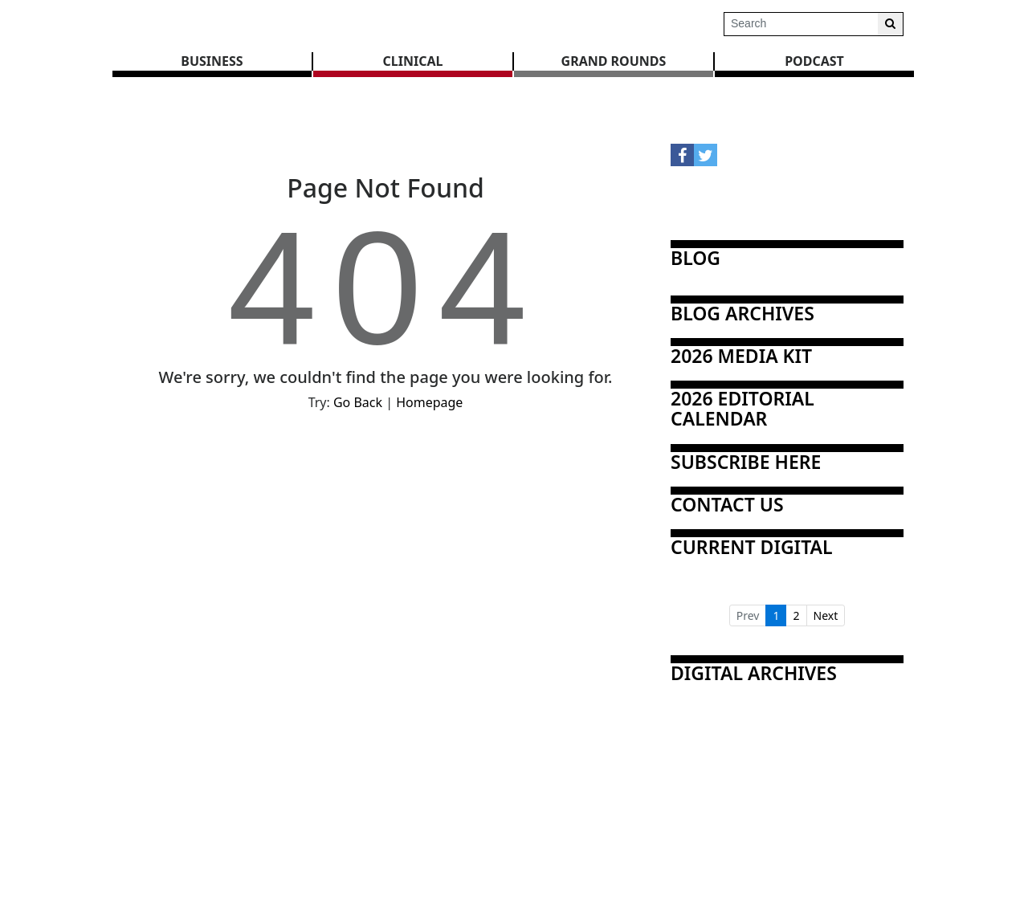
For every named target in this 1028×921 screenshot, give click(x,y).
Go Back (357, 402)
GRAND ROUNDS (614, 61)
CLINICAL (413, 61)
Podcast (814, 61)
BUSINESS (212, 61)
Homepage (429, 402)
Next (826, 615)
